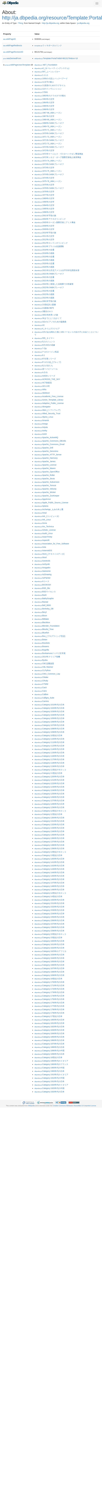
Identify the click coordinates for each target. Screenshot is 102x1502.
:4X (39, 325)
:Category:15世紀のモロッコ (50, 934)
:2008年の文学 (44, 226)
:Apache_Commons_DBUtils (50, 441)
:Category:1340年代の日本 (49, 831)
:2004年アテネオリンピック (50, 219)
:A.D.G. (41, 372)
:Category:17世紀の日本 (48, 1016)
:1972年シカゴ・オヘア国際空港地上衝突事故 (57, 157)
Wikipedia (31, 1105)
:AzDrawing (42, 574)
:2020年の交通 (44, 263)
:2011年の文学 (44, 236)
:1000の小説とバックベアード (51, 78)
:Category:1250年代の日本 (49, 794)
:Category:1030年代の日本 (49, 711)
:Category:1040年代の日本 (49, 715)
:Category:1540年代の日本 (49, 913)
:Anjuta (41, 427)
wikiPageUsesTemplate (17, 65)
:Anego (41, 424)
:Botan (40, 639)
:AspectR (41, 540)
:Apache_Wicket (44, 492)
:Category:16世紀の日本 (48, 979)
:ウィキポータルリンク (48, 45)
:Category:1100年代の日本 (49, 739)
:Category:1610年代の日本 (49, 944)
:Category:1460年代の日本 (49, 879)
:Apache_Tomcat (45, 485)
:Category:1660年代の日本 (49, 965)
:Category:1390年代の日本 (49, 848)
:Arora (40, 523)
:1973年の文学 (44, 167)
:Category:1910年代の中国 (49, 1078)
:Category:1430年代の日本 (49, 869)
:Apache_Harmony (46, 458)
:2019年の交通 (44, 257)
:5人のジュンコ (44, 341)
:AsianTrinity (43, 537)
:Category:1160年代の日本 (49, 756)
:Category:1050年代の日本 (49, 718)
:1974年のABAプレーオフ (49, 174)
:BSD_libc (42, 588)
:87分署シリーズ (45, 359)
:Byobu (41, 660)
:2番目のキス (43, 311)
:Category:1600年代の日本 (49, 941)
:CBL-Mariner (43, 667)
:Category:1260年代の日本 (49, 797)
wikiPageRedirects (12, 45)
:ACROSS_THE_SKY (47, 379)
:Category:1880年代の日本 (49, 1047)
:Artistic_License (45, 530)
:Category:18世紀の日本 (48, 1057)
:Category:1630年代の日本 (49, 955)
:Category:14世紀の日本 (48, 896)
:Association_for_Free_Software (51, 544)
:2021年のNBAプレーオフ (49, 274)
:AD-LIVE (42, 386)
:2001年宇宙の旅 (45, 215)
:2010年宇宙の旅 (45, 233)
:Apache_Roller (44, 475)
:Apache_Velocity (45, 489)
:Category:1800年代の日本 (49, 1020)
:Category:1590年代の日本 (49, 931)
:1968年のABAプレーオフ (49, 123)
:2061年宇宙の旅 (45, 301)
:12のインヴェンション (48, 89)
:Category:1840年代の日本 (49, 1033)
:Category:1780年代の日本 (49, 1009)
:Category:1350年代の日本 (49, 835)
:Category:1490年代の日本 (49, 889)
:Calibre (41, 694)
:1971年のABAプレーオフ (49, 140)
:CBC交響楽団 (44, 663)
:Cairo (40, 691)
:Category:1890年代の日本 (49, 1054)
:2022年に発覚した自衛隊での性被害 (53, 284)
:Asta (40, 547)
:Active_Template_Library (48, 400)
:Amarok (41, 420)
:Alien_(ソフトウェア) (47, 410)
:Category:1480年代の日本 (49, 886)
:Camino (41, 701)
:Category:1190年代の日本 (49, 766)
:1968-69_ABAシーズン (48, 120)
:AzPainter (42, 578)
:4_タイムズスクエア (47, 328)
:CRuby (41, 681)
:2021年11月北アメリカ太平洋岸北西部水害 (56, 270)
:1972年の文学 (44, 150)
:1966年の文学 (44, 109)
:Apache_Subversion (46, 482)
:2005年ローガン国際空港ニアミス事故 (54, 222)
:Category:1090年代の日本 (49, 732)
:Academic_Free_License (48, 396)
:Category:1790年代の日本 (49, 1013)
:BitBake (41, 619)
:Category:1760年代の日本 (49, 1003)
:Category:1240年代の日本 (49, 790)
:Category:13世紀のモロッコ (50, 852)
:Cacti (40, 687)
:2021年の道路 (44, 280)
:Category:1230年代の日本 (49, 787)
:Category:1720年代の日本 (49, 989)
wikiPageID (9, 39)
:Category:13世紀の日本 (48, 855)
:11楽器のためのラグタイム (49, 85)
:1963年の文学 (44, 99)
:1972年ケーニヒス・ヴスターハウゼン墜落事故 (58, 154)
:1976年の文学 (44, 191)
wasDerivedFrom (12, 58)
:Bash (40, 595)
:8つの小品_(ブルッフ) (47, 362)
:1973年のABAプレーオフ (49, 164)
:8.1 (39, 355)
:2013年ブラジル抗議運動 (49, 246)
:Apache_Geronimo (46, 451)
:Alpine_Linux (43, 417)
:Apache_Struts (44, 478)
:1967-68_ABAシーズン (48, 113)
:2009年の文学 (44, 229)
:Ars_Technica (44, 526)
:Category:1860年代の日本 (49, 1040)
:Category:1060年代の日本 (49, 722)
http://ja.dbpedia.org (50, 23)
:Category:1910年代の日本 (49, 1081)
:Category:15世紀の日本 (48, 937)
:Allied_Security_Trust (47, 413)
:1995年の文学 (44, 209)
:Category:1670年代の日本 (49, 968)
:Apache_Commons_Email (49, 444)
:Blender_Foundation (46, 626)
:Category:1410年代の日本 (49, 862)
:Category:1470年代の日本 (49, 883)
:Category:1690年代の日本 (49, 975)
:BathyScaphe (44, 598)
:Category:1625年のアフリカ (50, 951)
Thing (20, 23)
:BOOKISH (42, 585)
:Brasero (41, 646)
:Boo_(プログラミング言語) (49, 636)
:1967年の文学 (44, 116)
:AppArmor (42, 499)
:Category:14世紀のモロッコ (50, 893)
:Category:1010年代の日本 (49, 705)
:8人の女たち (43, 365)
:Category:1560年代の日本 (49, 920)
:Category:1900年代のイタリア (51, 1061)
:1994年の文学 (44, 205)
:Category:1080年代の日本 (49, 729)
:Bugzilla (41, 650)
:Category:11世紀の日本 (48, 773)
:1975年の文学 (44, 185)
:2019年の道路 (44, 260)
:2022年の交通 (44, 291)
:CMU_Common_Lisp (47, 674)
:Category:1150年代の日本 (49, 752)
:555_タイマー (44, 338)
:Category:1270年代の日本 (49, 800)
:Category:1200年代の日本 (49, 776)
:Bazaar (41, 602)
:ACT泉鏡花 (43, 383)
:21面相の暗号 (44, 308)
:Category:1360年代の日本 (49, 838)
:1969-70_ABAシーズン (48, 126)
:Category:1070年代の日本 (49, 725)
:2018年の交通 (44, 250)
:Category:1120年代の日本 (49, 746)
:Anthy (40, 431)
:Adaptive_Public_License (49, 403)
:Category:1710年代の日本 (49, 985)
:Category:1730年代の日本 (49, 992)
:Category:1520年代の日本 (49, 907)
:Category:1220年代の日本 (49, 783)
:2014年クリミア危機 (47, 657)
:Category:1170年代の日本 (49, 759)
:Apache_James (44, 461)
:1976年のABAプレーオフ (49, 188)
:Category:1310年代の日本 (49, 821)
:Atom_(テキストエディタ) (49, 554)
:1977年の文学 (44, 195)
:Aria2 (40, 513)
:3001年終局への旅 (46, 315)
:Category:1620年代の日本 (49, 948)
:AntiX (40, 434)
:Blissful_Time (44, 629)
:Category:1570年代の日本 (49, 924)
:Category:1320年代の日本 (49, 824)
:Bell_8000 (42, 605)
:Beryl (40, 612)
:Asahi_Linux (43, 533)
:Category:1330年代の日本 (49, 828)
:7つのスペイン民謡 (46, 352)
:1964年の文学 (44, 102)
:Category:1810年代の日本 (49, 1023)
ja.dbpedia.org (83, 23)
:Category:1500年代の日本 (49, 900)
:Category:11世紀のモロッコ (50, 770)
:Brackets (42, 643)
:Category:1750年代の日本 (49, 999)
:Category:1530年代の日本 (49, 910)
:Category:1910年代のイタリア (51, 1074)
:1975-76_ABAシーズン (48, 181)
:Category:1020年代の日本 (49, 708)
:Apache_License (45, 465)
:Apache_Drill (43, 448)
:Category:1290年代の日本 (49, 807)
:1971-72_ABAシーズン (48, 137)
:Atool (40, 557)
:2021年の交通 (44, 277)
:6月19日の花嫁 (44, 345)
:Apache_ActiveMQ (46, 437)
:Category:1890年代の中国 (49, 1050)
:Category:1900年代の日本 (49, 1071)
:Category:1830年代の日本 (49, 1030)
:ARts (40, 389)
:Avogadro (42, 568)
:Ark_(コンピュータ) (46, 516)
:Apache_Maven (44, 468)
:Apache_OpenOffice (46, 472)
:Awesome (42, 571)
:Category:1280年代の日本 (49, 804)
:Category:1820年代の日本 (49, 1026)
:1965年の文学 (44, 106)
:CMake (41, 677)
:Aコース (41, 581)
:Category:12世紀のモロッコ (50, 811)
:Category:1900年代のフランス (51, 1064)
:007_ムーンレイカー (47, 72)
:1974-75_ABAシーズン (48, 171)
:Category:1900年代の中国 (49, 1068)
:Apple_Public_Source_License (51, 502)
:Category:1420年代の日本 (49, 866)
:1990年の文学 (44, 202)
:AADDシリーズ (44, 376)
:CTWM (41, 684)
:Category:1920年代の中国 (49, 1088)
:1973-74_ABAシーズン (48, 161)
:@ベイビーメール (46, 369)
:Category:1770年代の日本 (49, 1006)
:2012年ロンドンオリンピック (51, 243)
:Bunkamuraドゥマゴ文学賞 (49, 653)
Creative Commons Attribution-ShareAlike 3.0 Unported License (74, 1105)
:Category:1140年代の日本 (49, 749)
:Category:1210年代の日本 (49, 780)
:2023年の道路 (44, 298)
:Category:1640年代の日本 (49, 958)
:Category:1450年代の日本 (49, 876)
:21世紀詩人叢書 (45, 304)
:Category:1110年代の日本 (49, 742)
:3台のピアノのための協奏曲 (50, 322)
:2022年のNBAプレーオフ (49, 287)
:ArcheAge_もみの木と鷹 (48, 509)
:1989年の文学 (44, 198)
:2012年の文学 (44, 239)
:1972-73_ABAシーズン (48, 143)
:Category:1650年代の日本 (49, 961)
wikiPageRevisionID (13, 52)
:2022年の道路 (44, 294)
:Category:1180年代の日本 (49, 763)
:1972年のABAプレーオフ (49, 147)
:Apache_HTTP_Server (48, 454)
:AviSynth (42, 564)
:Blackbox (42, 622)
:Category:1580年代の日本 (49, 927)
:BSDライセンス (45, 591)
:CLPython (42, 670)
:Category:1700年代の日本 (49, 982)
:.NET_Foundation (45, 65)
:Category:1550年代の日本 (49, 917)
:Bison (40, 615)
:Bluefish (41, 633)
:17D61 (41, 92)
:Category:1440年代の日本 (49, 872)
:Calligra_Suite (44, 698)
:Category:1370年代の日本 (49, 842)
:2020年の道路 (44, 267)
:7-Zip (40, 348)
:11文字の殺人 (44, 82)
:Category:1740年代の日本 (49, 996)
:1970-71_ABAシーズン (48, 130)
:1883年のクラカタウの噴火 (50, 96)
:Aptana (41, 506)
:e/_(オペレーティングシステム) (51, 68)
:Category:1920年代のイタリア (51, 1085)
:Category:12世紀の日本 (48, 814)
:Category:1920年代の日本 (49, 1092)
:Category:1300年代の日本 (49, 818)
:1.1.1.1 (41, 75)
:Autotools (42, 561)
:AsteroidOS (43, 550)
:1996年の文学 (44, 212)
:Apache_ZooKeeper (46, 496)
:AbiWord (42, 393)
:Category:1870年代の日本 (49, 1044)
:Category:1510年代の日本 (49, 903)
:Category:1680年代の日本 (49, 972)
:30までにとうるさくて (48, 318)
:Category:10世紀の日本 (48, 735)
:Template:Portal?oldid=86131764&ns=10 (56, 58)
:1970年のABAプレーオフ (49, 133)
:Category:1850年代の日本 (49, 1037)
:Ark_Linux (42, 520)
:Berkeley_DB (43, 609)
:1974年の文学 (44, 178)
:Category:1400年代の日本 (49, 859)
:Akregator (42, 407)
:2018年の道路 (44, 253)
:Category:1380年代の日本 (49, 845)
